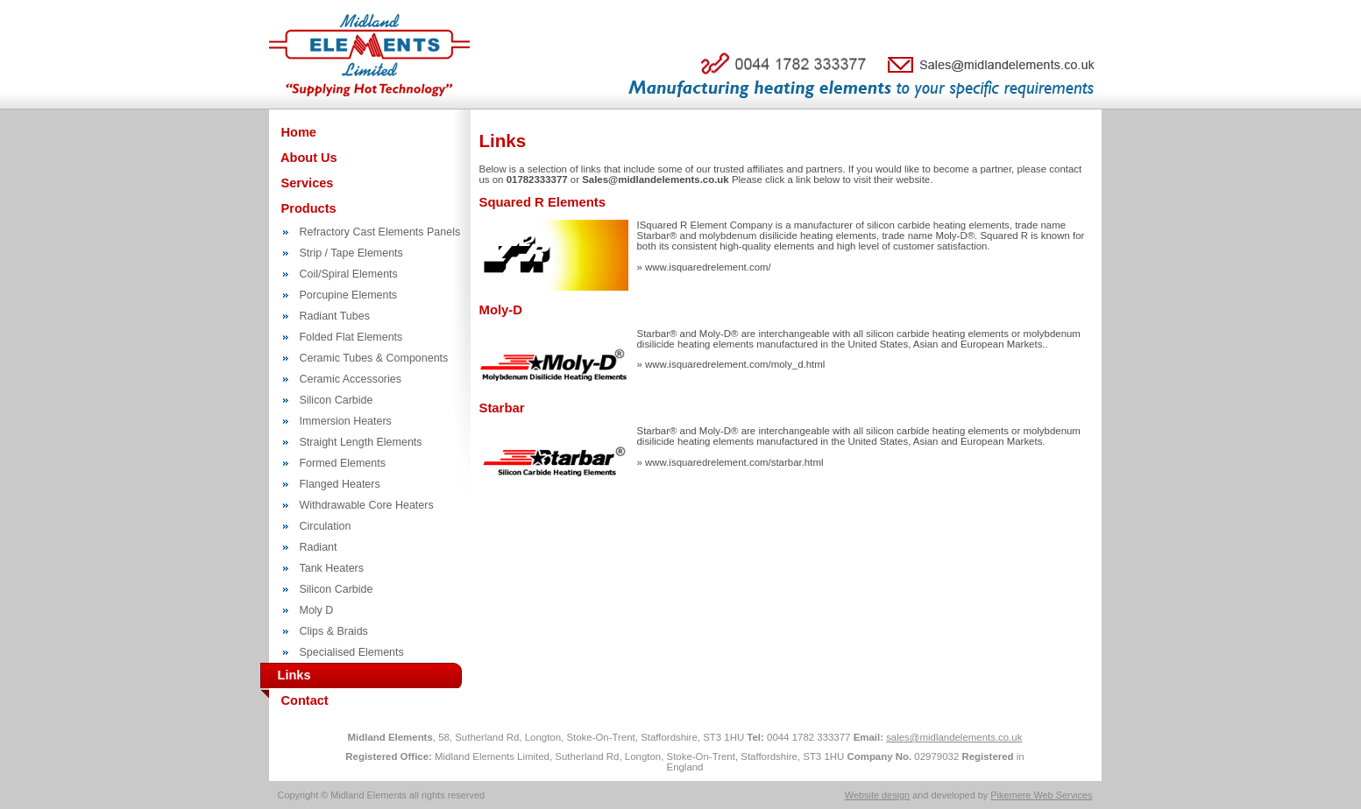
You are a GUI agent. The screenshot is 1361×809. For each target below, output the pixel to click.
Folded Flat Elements (351, 337)
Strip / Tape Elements (351, 253)
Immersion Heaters (346, 421)
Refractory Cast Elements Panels (380, 232)
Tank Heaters (332, 568)
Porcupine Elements (349, 295)
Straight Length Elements (361, 442)
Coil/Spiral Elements (349, 274)
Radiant (318, 547)
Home (297, 132)
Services (306, 183)
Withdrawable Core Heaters (367, 505)
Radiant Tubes (335, 316)
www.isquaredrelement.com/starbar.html (734, 462)
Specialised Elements (352, 652)
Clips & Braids (334, 631)
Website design (877, 795)
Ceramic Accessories (350, 379)
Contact (303, 700)
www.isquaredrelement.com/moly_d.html (735, 364)
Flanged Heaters (340, 484)
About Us (307, 158)
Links (285, 675)
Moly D (317, 610)
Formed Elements (343, 463)
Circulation (325, 526)
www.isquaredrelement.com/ (708, 267)
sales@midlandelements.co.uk (954, 737)
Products (307, 208)
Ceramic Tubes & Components (374, 358)
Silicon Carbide (336, 400)
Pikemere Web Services (1041, 795)
